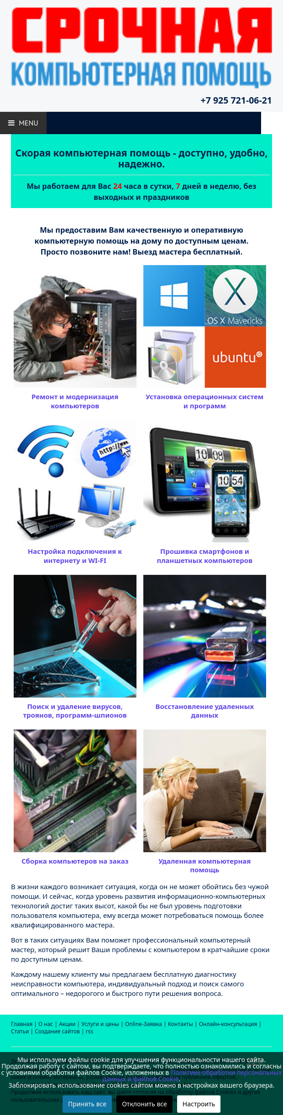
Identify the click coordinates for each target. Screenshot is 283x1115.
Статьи (20, 1031)
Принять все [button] (87, 1103)
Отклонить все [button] (144, 1103)
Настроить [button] (199, 1103)
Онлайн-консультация (228, 1024)
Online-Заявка (143, 1024)
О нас (45, 1024)
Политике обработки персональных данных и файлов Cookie (192, 1075)
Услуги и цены (100, 1024)
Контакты (180, 1024)
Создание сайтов (57, 1031)
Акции (67, 1024)
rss (89, 1031)
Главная (21, 1024)
